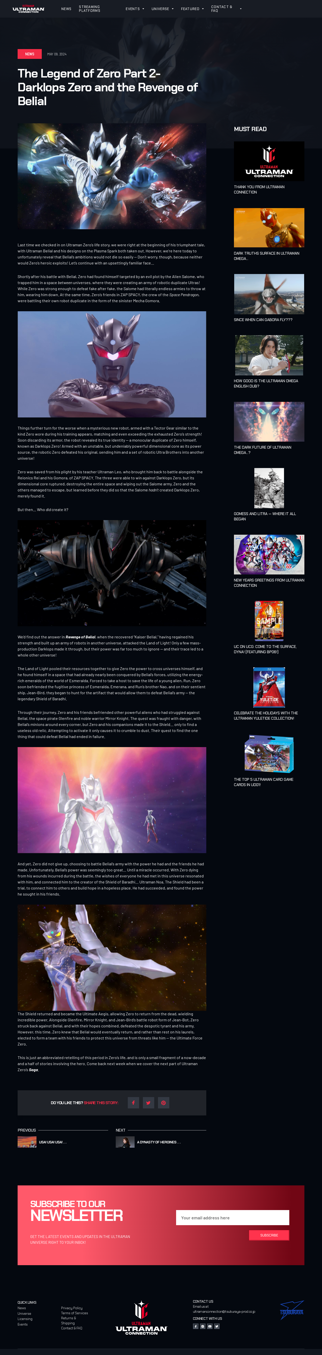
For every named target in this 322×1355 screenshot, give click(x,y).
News (22, 1308)
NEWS (66, 9)
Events (23, 1324)
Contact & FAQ (71, 1328)
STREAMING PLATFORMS (89, 9)
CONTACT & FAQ (222, 9)
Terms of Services (74, 1313)
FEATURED (190, 9)
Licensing (25, 1319)
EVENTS (133, 9)
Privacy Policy (72, 1308)
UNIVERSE (160, 9)
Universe (24, 1313)
